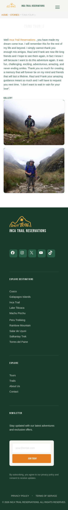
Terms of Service (46, 496)
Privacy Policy (20, 496)
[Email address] (31, 448)
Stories (14, 15)
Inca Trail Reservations (33, 5)
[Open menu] (57, 6)
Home (4, 15)
